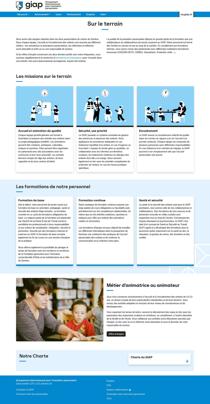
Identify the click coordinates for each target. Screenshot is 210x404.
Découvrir (22, 14)
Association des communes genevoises (126, 394)
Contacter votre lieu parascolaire (32, 394)
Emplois (90, 14)
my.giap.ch (186, 14)
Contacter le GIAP (25, 390)
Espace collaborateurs (119, 390)
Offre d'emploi (116, 334)
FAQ (109, 385)
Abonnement (42, 14)
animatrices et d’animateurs (69, 58)
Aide (102, 14)
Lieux (58, 14)
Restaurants (74, 14)
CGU (109, 398)
